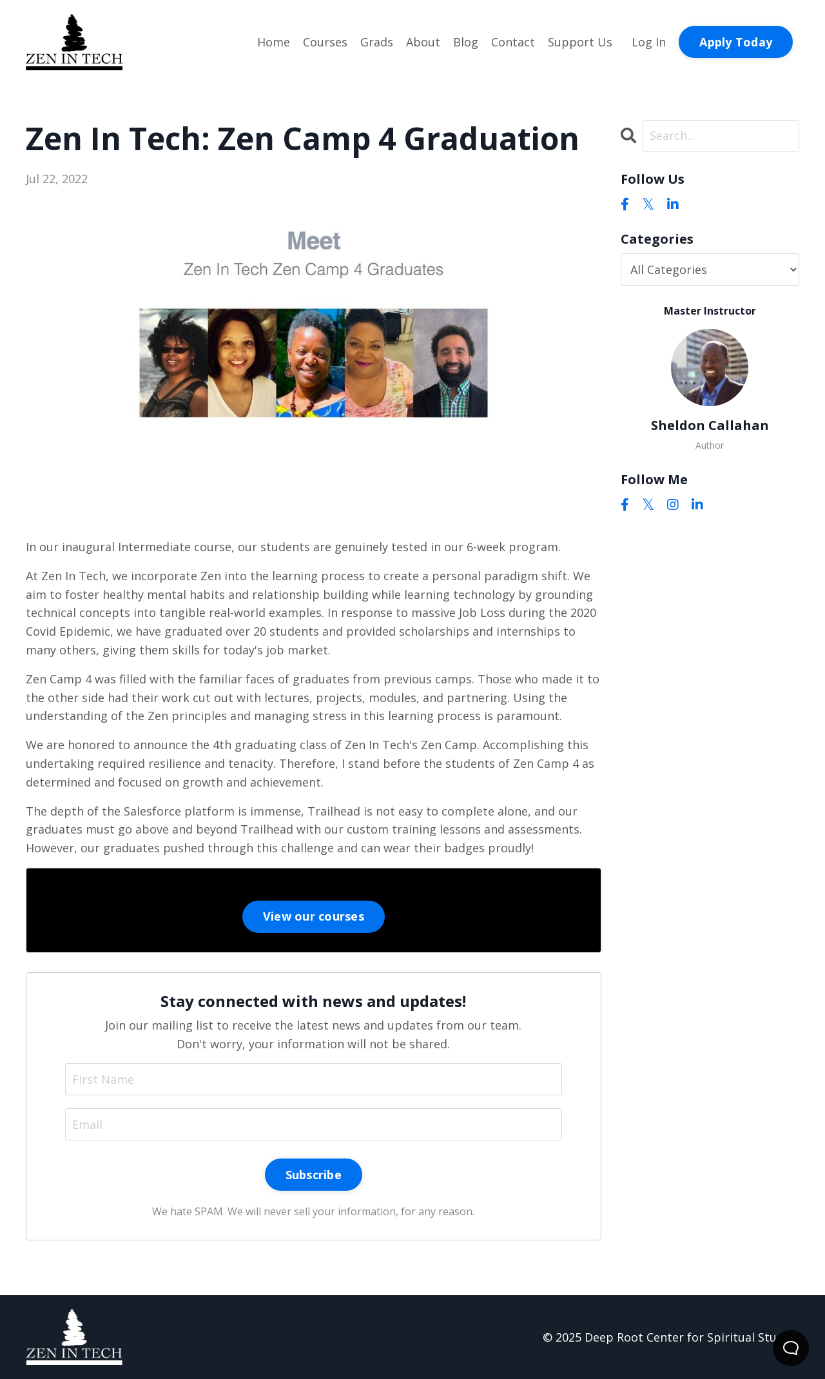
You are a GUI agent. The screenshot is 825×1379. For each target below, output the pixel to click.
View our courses (313, 916)
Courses (325, 42)
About (423, 42)
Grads (376, 42)
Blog (465, 42)
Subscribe (314, 1174)
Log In (649, 42)
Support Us (580, 42)
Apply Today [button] (735, 42)
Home (273, 42)
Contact (513, 42)
